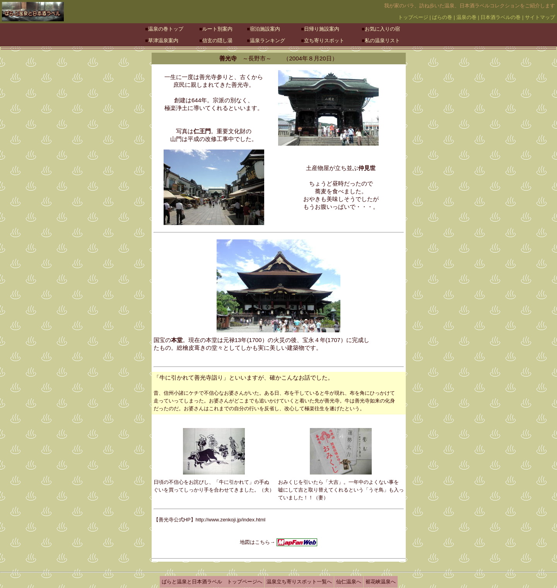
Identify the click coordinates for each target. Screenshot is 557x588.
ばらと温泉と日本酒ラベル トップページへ (212, 582)
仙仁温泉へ (348, 582)
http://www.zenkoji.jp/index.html (231, 520)
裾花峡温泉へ (381, 582)
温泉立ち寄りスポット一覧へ (299, 582)
